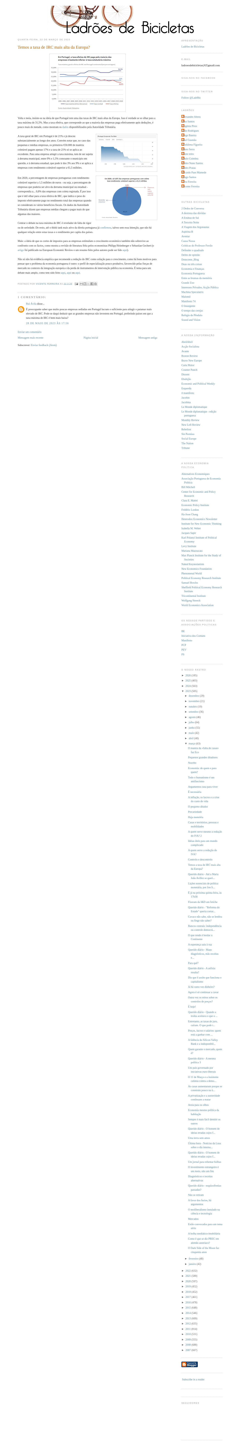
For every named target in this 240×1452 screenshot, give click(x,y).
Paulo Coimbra (190, 158)
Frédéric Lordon (190, 509)
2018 (188, 1291)
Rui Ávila (31, 303)
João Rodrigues (190, 130)
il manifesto (187, 392)
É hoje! (192, 1006)
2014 (188, 1312)
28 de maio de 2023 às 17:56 (47, 323)
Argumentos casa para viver (203, 786)
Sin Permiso (187, 434)
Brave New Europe (191, 360)
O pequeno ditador (198, 806)
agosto (192, 717)
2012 (188, 1323)
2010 (188, 1334)
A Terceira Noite (190, 222)
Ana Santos (188, 121)
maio (192, 732)
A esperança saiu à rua (200, 944)
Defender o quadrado (192, 250)
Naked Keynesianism (192, 564)
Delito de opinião (190, 254)
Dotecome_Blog (190, 259)
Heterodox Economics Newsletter (199, 519)
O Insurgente (188, 305)
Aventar (185, 236)
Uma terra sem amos (199, 1137)
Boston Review (189, 355)
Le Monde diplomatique (194, 406)
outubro (193, 706)
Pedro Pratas (189, 167)
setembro (194, 711)
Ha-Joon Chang (189, 514)
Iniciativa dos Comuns (193, 635)
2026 (188, 675)
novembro (194, 701)
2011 (188, 1328)
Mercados (193, 1218)
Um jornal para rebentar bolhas (204, 1161)
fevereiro (194, 1258)
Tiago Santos (189, 177)
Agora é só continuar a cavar (203, 992)
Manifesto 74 (188, 301)
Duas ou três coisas (191, 264)
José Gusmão (189, 139)
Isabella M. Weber (191, 528)
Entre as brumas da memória (196, 278)
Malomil (186, 296)
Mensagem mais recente (30, 337)
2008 (188, 1344)
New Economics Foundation (196, 568)
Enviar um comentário (29, 331)
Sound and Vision (190, 319)
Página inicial (91, 337)
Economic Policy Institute (195, 505)
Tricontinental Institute (193, 595)
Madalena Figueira (192, 144)
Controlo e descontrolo (200, 859)
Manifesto (186, 640)
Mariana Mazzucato (192, 550)
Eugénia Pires (189, 126)
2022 (188, 1270)
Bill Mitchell (188, 487)
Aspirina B (187, 231)
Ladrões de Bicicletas (192, 46)
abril (191, 738)
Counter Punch (189, 369)
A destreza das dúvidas (193, 213)
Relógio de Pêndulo (191, 315)
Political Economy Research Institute (201, 578)
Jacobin (185, 397)
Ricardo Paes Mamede (194, 172)
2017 (188, 1297)
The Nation (187, 443)
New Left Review (190, 424)
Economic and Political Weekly (198, 383)
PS (182, 654)
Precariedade (195, 811)
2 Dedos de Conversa (192, 208)
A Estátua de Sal (190, 217)
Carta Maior (187, 365)
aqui (125, 250)
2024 (188, 685)
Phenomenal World (191, 573)
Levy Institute (188, 546)
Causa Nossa (188, 240)
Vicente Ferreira (190, 186)
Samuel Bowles (189, 582)
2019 (188, 1286)
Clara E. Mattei (189, 500)
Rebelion (186, 429)
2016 (188, 1302)
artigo (21, 250)
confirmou (105, 227)
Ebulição (186, 379)
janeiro (193, 1263)
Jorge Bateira (189, 135)
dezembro (194, 695)
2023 (188, 691)
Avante (185, 351)
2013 (188, 1318)
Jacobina (186, 402)
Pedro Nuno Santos (192, 163)
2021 (188, 1275)
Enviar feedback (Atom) (44, 345)
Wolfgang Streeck (190, 600)
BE (183, 631)
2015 (188, 1307)
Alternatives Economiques (195, 473)
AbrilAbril (187, 341)
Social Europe (188, 438)
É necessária (194, 791)
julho (192, 722)
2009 (188, 1339)
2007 (188, 1350)
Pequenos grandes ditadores (203, 757)
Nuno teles (188, 153)
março (192, 743)
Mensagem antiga (147, 337)
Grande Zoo (187, 282)
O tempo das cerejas (192, 310)
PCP (183, 645)
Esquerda (186, 388)
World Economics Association (197, 605)
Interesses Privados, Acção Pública (199, 287)
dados (65, 126)
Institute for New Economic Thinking (201, 523)
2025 (188, 680)
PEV (183, 649)
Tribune (185, 447)
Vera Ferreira (189, 181)
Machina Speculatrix (192, 292)
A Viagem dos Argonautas (195, 227)
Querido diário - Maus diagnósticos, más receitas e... (203, 953)
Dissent (185, 374)
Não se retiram (196, 1194)
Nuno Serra (188, 149)
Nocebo (192, 762)
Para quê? (193, 963)
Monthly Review (190, 420)
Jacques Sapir (188, 532)
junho (192, 727)
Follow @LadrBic (191, 97)
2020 (188, 1281)
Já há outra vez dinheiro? (201, 986)
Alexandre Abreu (191, 116)
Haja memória (195, 817)
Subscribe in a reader (193, 1379)
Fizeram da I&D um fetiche (202, 901)
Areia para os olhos (198, 1104)
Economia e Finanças (192, 268)
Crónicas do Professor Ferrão (196, 245)
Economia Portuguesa (193, 273)
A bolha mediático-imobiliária (204, 1233)
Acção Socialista (190, 346)
